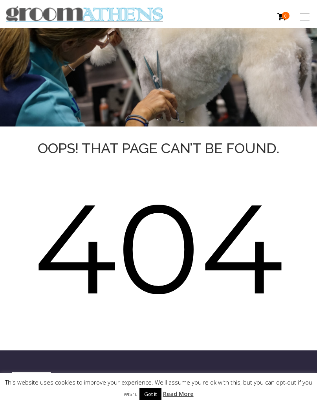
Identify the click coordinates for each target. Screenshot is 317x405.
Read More (178, 394)
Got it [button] (150, 394)
